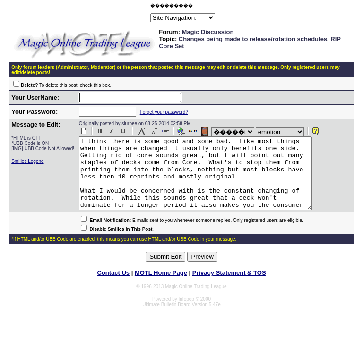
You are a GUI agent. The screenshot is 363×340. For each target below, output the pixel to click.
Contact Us (113, 286)
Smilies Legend (27, 166)
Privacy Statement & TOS (229, 286)
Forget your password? (156, 112)
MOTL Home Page (161, 286)
